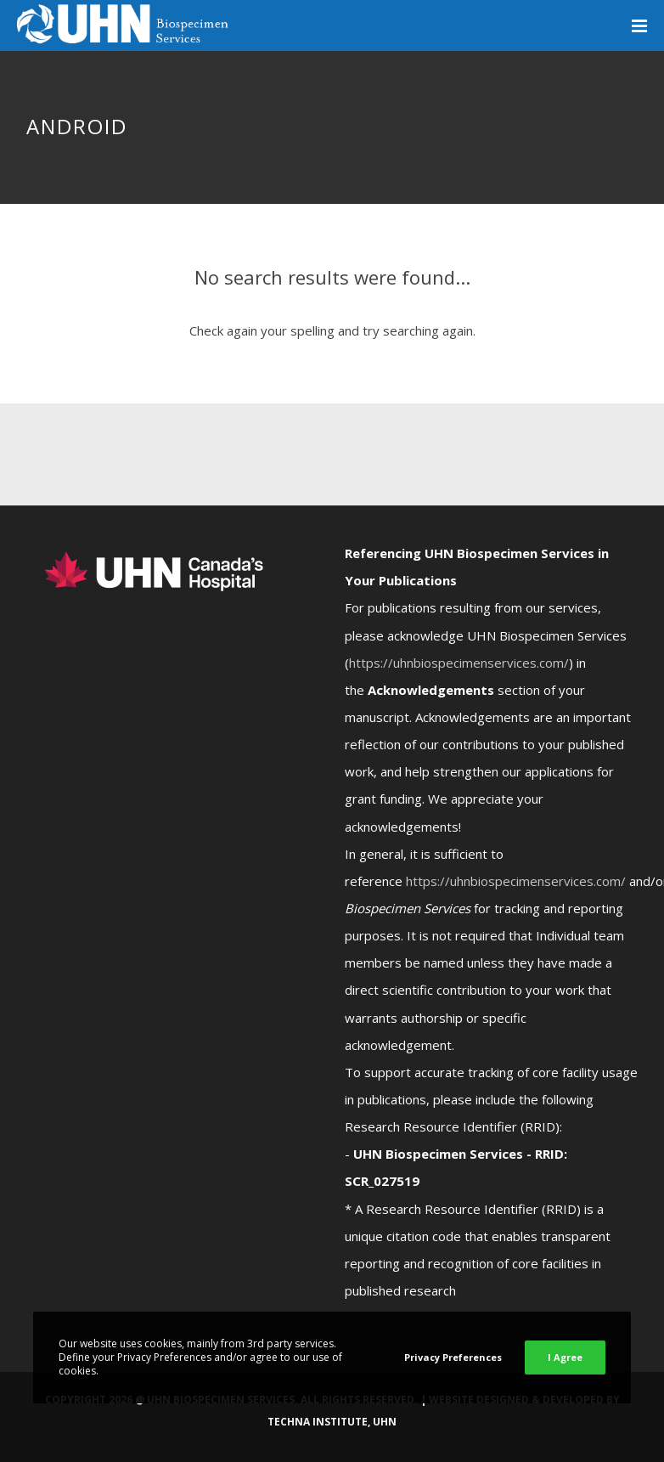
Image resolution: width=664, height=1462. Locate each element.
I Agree (565, 1357)
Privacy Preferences (453, 1357)
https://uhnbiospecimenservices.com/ (459, 662)
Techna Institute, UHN (332, 1421)
